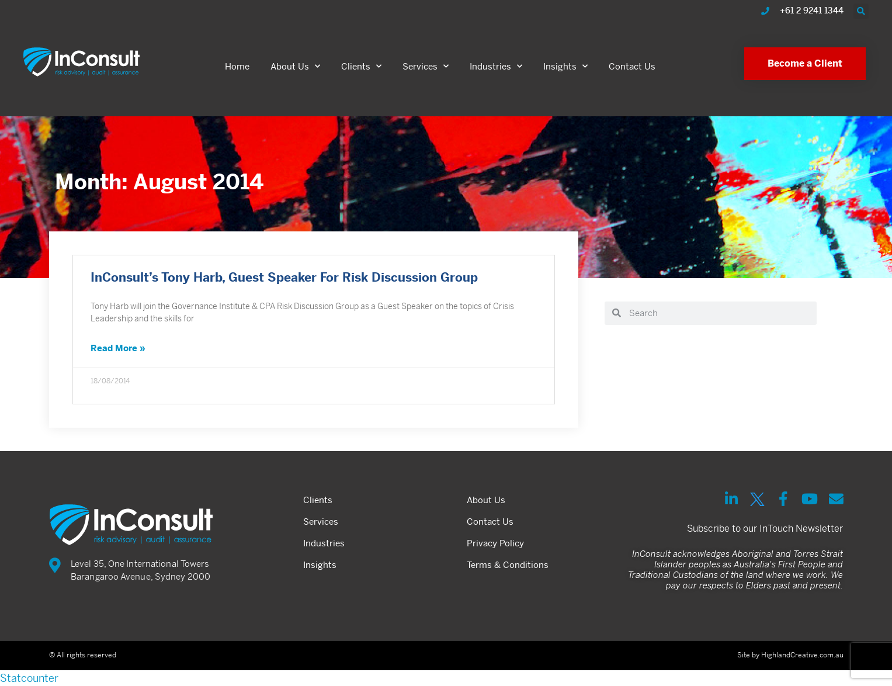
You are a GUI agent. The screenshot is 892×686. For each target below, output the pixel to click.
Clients (361, 66)
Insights (565, 66)
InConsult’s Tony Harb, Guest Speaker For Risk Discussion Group (284, 278)
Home (237, 66)
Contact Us (632, 66)
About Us (295, 66)
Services (425, 66)
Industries (496, 66)
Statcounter (29, 678)
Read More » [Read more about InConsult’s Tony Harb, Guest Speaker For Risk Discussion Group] (118, 349)
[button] (861, 11)
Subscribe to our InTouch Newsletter (765, 528)
